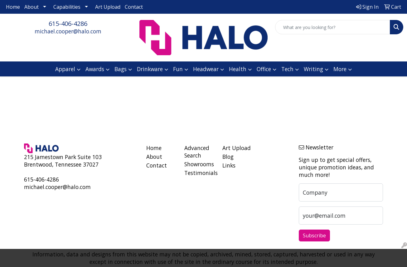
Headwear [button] (206, 69)
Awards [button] (94, 69)
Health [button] (237, 69)
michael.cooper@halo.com (68, 31)
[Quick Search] (332, 27)
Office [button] (264, 69)
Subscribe (314, 235)
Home (13, 6)
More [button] (339, 69)
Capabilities (66, 6)
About (31, 6)
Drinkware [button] (150, 69)
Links (228, 165)
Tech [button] (287, 69)
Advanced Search (196, 151)
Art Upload (107, 6)
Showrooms (199, 164)
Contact (134, 6)
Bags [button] (120, 69)
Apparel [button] (65, 69)
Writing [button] (313, 69)
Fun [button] (178, 69)
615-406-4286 (68, 23)
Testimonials (199, 173)
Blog (228, 156)
